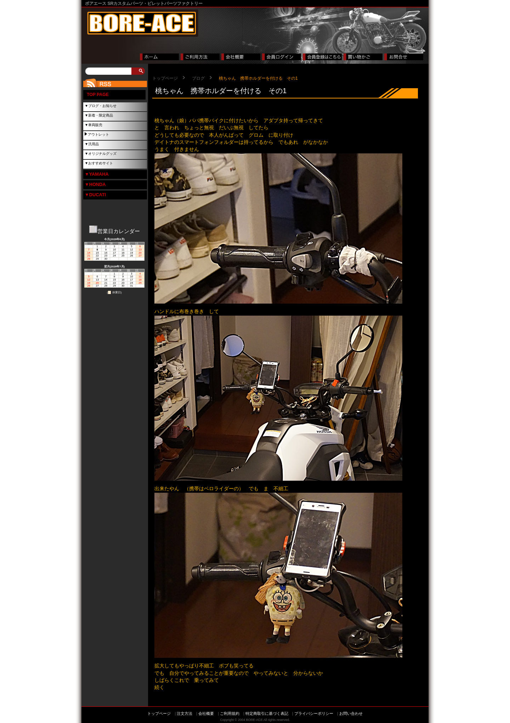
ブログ (198, 78)
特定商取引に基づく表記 (266, 713)
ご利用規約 (229, 713)
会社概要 (206, 713)
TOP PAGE (98, 94)
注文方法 (184, 713)
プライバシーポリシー (313, 713)
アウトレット (98, 134)
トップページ (165, 78)
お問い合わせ (351, 713)
